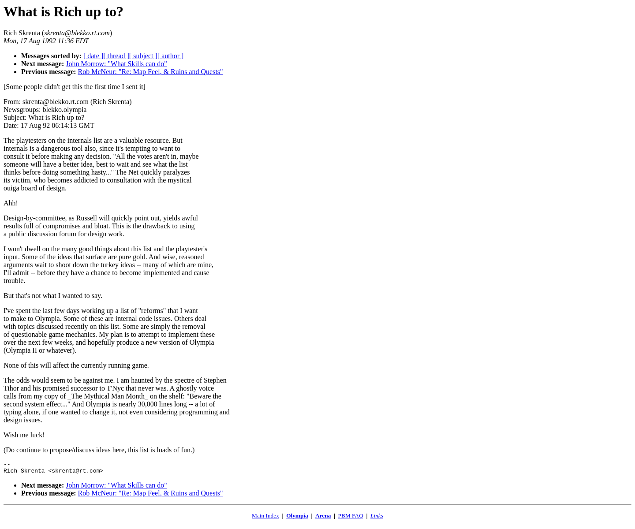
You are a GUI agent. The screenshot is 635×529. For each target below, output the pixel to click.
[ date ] (93, 56)
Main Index (265, 518)
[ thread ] (116, 56)
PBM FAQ (350, 518)
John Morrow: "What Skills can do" (116, 63)
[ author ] (170, 56)
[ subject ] (143, 56)
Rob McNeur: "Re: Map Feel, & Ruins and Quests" (150, 71)
